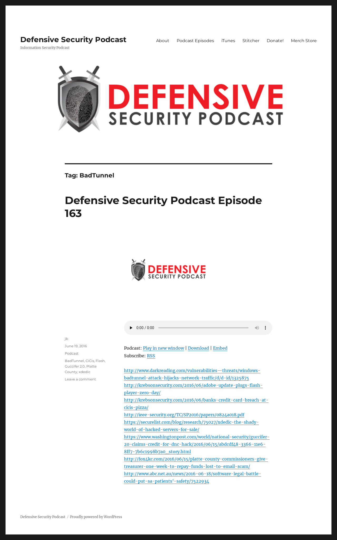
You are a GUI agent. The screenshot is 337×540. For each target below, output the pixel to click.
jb (66, 338)
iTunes (228, 40)
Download (198, 348)
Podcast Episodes (195, 40)
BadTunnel (74, 361)
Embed (220, 348)
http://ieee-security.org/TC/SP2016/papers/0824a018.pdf (184, 414)
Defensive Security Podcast (73, 39)
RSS (151, 355)
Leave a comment (80, 379)
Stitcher (250, 40)
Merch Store (304, 40)
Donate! (275, 40)
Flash (100, 361)
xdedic (84, 372)
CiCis (90, 361)
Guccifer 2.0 (75, 366)
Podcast (71, 353)
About (162, 40)
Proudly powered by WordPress (96, 517)
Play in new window (163, 348)
